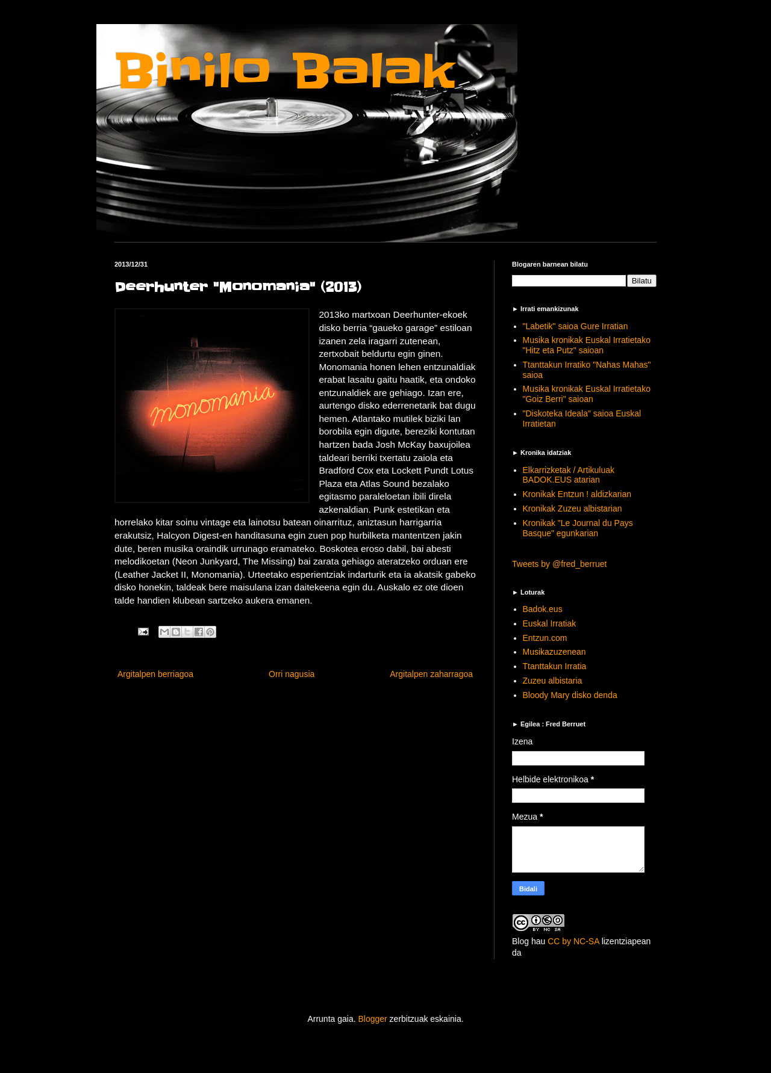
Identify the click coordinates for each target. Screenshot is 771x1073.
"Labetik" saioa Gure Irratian (575, 326)
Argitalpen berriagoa (155, 674)
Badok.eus (543, 609)
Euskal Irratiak (549, 623)
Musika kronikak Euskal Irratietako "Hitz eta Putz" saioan (587, 345)
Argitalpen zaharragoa (431, 674)
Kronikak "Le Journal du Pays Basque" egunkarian (578, 528)
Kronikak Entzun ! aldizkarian (577, 494)
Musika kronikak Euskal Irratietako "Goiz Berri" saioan (587, 394)
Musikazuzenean (554, 652)
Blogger (372, 1019)
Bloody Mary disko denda (570, 695)
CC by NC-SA (573, 941)
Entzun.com (545, 638)
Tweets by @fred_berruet (559, 564)
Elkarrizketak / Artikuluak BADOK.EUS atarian (569, 475)
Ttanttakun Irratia (555, 666)
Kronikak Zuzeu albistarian (572, 508)
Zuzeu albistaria (552, 680)
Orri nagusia (291, 674)
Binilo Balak (284, 71)
